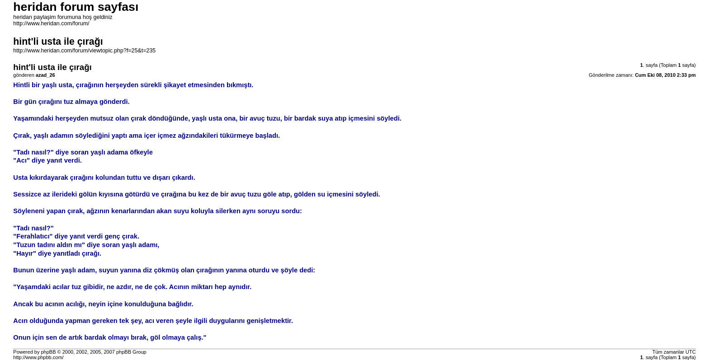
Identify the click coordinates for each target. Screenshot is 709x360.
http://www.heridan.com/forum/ (51, 23)
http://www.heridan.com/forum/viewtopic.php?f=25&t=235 (84, 50)
